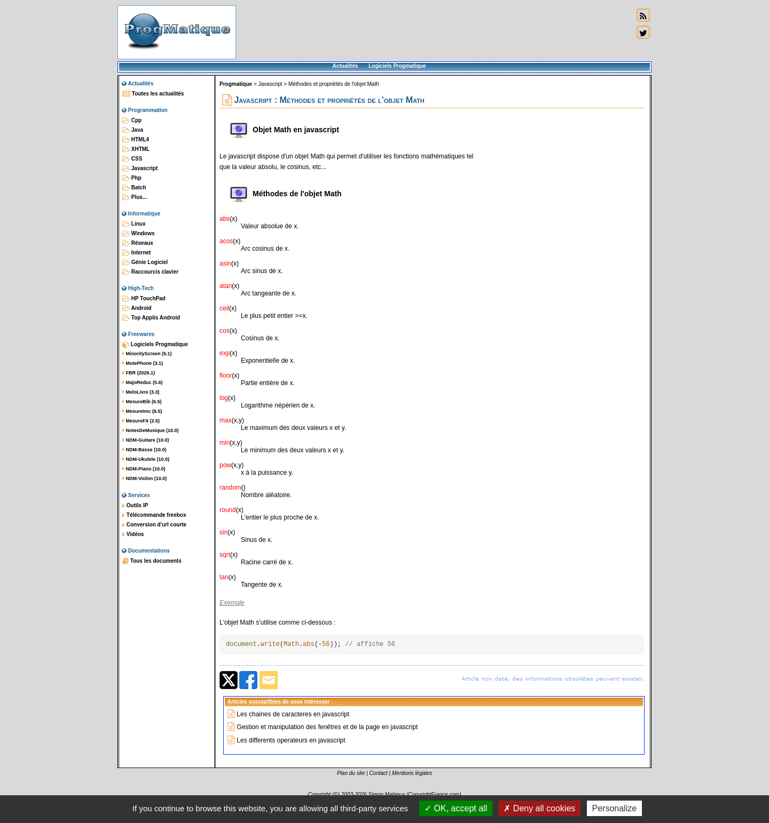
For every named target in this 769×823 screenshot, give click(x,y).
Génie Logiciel (145, 262)
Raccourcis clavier (150, 272)
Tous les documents (152, 561)
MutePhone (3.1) (142, 363)
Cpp (132, 120)
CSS (132, 159)
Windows (138, 233)
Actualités (345, 66)
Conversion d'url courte (154, 525)
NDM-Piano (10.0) (144, 469)
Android (137, 308)
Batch (134, 188)
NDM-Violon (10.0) (144, 478)
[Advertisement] (434, 32)
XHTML (136, 149)
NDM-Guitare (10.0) (145, 440)
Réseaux (137, 243)
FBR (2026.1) (138, 372)
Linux (133, 224)
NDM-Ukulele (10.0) (145, 459)
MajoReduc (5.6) (142, 382)
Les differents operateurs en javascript (291, 742)
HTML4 (135, 140)
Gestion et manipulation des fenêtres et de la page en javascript (327, 728)
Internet (136, 253)
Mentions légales (412, 775)
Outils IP (135, 505)
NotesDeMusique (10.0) (150, 430)
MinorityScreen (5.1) (147, 353)
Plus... (134, 197)
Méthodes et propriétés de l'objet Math (333, 84)
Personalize (614, 808)
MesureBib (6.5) (142, 401)
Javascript (140, 168)
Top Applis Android (151, 318)
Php (132, 178)
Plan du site (351, 775)
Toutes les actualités (153, 94)
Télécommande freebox (154, 515)
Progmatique (235, 84)
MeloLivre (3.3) (141, 392)
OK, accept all (456, 808)
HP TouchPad (144, 298)
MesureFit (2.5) (141, 421)
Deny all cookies (539, 808)
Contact (378, 775)
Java (132, 130)
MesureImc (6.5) (142, 411)
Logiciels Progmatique (397, 66)
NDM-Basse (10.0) (144, 449)
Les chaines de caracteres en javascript (293, 716)
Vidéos (133, 534)
